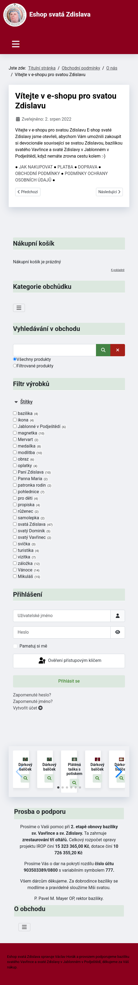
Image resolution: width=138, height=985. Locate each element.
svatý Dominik (32, 531)
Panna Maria (30, 478)
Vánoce (26, 570)
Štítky (26, 402)
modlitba (28, 452)
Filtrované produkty (33, 365)
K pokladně (117, 269)
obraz (24, 459)
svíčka (24, 544)
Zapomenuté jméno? (33, 701)
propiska (26, 505)
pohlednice (29, 492)
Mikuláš (27, 576)
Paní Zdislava (32, 472)
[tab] (69, 489)
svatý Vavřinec (32, 537)
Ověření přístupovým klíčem (69, 661)
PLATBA (65, 167)
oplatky (25, 465)
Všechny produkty (32, 359)
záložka (26, 563)
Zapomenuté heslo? (32, 695)
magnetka (29, 433)
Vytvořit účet (28, 708)
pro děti (25, 498)
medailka (27, 446)
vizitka (24, 557)
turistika (26, 550)
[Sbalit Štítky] (16, 402)
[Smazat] (117, 350)
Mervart (26, 439)
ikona (23, 420)
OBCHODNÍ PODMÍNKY (37, 173)
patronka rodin (32, 485)
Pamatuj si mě (33, 646)
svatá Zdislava (33, 524)
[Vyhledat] (54, 350)
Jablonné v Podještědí (39, 426)
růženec (26, 511)
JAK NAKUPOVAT (36, 167)
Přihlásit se (69, 681)
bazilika (25, 413)
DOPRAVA (87, 167)
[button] (25, 778)
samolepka (29, 518)
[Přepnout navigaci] (16, 44)
